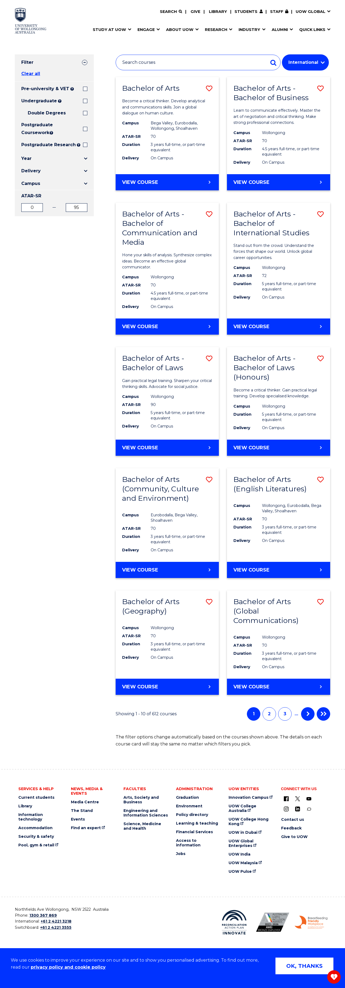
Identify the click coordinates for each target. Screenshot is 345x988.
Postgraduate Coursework (35, 128)
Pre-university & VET (45, 88)
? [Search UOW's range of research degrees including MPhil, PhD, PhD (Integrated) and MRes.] (79, 145)
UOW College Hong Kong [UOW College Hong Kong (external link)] (248, 821)
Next (308, 714)
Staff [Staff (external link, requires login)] (276, 11)
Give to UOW (294, 837)
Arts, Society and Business (141, 799)
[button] (209, 88)
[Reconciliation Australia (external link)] (234, 922)
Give (195, 11)
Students (245, 11)
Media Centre (85, 802)
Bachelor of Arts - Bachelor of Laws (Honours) (264, 367)
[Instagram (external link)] (286, 809)
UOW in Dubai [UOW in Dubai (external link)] (243, 832)
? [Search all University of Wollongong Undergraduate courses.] (60, 101)
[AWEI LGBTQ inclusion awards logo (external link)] (272, 922)
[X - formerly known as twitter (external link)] (297, 799)
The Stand (82, 810)
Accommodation (35, 828)
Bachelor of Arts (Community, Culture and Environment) (160, 489)
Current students (36, 797)
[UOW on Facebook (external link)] (286, 799)
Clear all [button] (30, 73)
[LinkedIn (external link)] (297, 809)
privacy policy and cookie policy (68, 967)
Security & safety (36, 836)
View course (154, 184)
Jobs (180, 854)
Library (218, 11)
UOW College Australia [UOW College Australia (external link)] (242, 808)
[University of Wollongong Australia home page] (30, 21)
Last (323, 714)
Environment (189, 806)
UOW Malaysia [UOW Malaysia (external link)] (243, 863)
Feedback (291, 828)
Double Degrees (47, 112)
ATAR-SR (31, 195)
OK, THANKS (304, 966)
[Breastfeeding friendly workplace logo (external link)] (311, 922)
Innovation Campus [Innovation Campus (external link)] (248, 797)
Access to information (188, 842)
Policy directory (192, 814)
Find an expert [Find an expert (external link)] (86, 828)
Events (78, 819)
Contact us (292, 819)
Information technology (30, 817)
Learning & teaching (197, 823)
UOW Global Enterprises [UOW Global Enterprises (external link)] (241, 843)
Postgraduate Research (48, 144)
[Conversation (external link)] (309, 809)
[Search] (171, 11)
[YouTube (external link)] (309, 799)
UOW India (239, 854)
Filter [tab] (27, 62)
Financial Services (194, 832)
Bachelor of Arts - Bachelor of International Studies (271, 223)
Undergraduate (39, 100)
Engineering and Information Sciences (145, 813)
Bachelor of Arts (151, 88)
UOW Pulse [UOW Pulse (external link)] (240, 871)
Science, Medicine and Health (142, 826)
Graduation (187, 797)
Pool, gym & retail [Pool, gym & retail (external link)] (36, 845)
